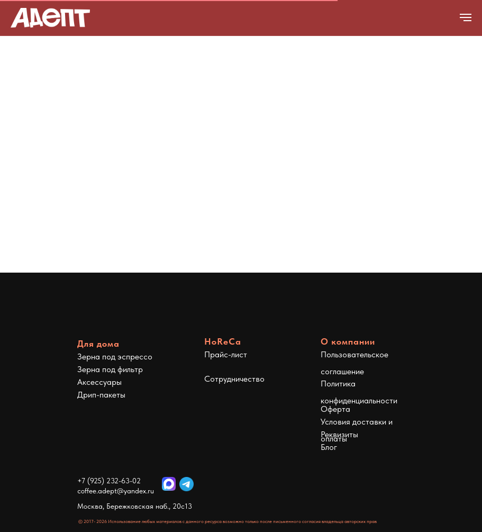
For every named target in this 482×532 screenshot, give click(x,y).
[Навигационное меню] (465, 17)
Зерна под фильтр (110, 369)
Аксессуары (99, 382)
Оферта (335, 409)
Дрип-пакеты (101, 395)
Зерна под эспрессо (114, 356)
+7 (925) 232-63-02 (109, 480)
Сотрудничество (234, 379)
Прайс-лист (225, 354)
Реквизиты (339, 434)
